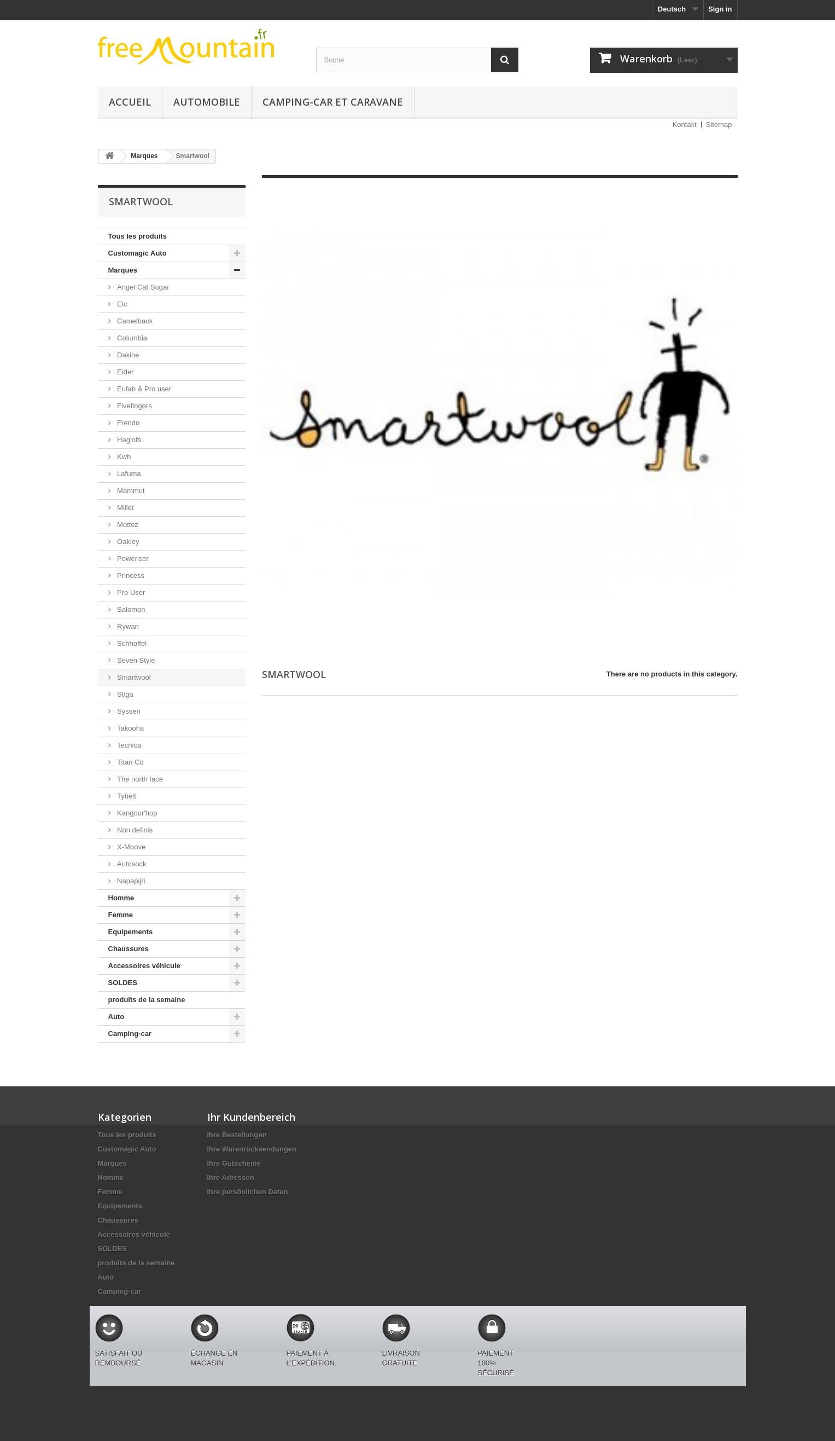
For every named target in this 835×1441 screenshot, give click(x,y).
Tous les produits (137, 236)
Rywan (127, 626)
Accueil (130, 101)
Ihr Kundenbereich (251, 1117)
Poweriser (132, 558)
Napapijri (130, 881)
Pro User (130, 592)
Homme (121, 898)
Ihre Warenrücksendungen (252, 1149)
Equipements (130, 932)
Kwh (123, 457)
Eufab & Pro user (143, 389)
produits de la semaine (146, 1000)
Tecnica (128, 745)
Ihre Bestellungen (237, 1135)
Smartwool (133, 677)
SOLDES (122, 983)
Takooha (129, 728)
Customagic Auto (137, 253)
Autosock (131, 864)
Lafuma (128, 474)
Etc (121, 304)
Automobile (206, 101)
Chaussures (128, 949)
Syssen (128, 711)
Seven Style (135, 660)
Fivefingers (133, 406)
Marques (122, 270)
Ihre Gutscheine (234, 1163)
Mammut (130, 491)
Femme (120, 915)
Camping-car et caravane (332, 101)
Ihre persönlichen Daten (247, 1192)
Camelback (134, 321)
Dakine (127, 355)
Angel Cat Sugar (142, 287)
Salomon (130, 609)
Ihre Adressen (230, 1177)
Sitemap (719, 124)
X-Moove (130, 847)
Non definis (134, 830)
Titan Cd (129, 762)
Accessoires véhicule (144, 966)
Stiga (124, 694)
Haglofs (128, 440)
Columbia (131, 338)
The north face (139, 779)
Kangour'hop (136, 813)
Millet (124, 508)
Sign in (720, 9)
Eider (124, 372)
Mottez (127, 524)
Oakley (127, 541)
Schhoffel (131, 643)
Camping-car (129, 1033)
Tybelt (125, 796)
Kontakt (685, 124)
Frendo (127, 423)
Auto (116, 1016)
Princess (129, 575)
